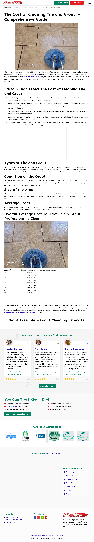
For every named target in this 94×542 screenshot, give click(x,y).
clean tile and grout (31, 77)
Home (7, 7)
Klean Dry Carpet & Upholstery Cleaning (19, 312)
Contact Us (41, 535)
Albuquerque (71, 472)
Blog (24, 7)
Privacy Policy (58, 535)
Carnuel (69, 483)
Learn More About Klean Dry (18, 414)
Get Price (77, 3)
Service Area (54, 453)
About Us (16, 7)
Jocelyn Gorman (14, 349)
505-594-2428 (61, 3)
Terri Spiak (41, 349)
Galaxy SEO (50, 540)
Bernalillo (69, 476)
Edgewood (70, 494)
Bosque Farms (71, 479)
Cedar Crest (70, 486)
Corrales (69, 490)
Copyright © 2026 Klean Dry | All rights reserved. (47, 538)
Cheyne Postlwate (74, 349)
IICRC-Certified (13, 406)
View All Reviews (47, 386)
